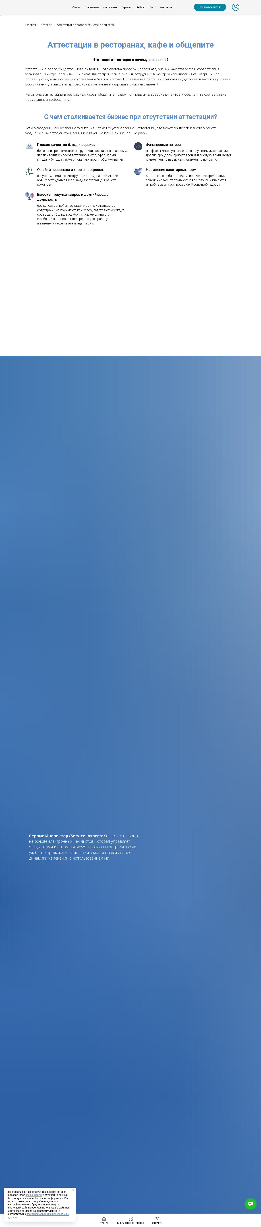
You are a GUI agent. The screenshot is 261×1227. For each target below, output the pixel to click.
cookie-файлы (34, 1194)
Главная (30, 25)
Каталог (46, 25)
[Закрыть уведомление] (73, 1190)
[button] (210, 7)
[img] (38, 7)
